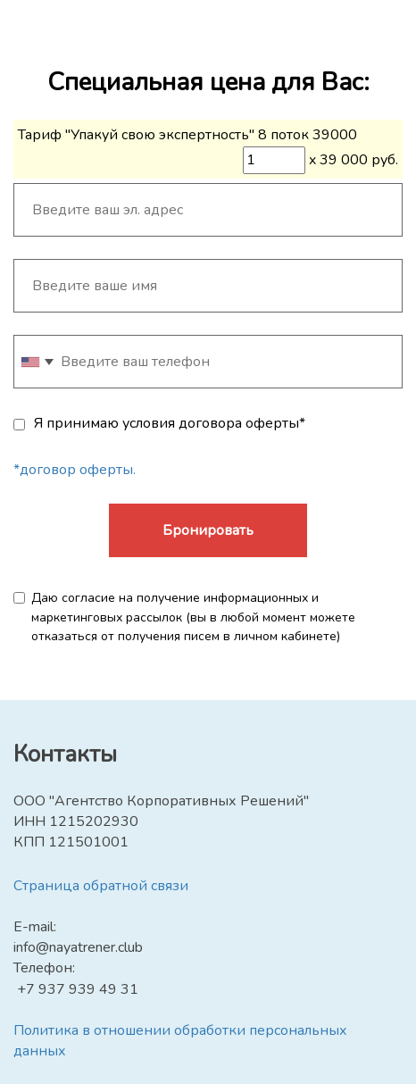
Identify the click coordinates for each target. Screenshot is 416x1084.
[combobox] (36, 362)
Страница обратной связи (100, 886)
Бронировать (208, 530)
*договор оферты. (74, 469)
